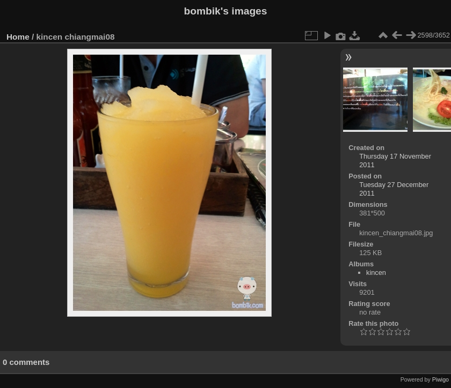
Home (18, 36)
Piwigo (440, 379)
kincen (376, 272)
